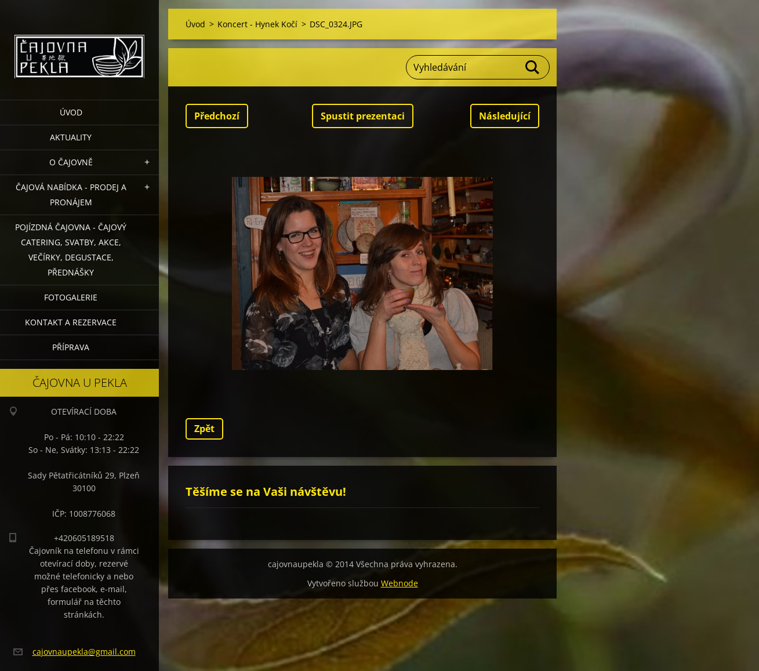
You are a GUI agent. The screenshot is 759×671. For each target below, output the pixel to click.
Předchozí (216, 116)
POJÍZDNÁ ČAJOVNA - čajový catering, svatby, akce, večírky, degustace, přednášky (70, 250)
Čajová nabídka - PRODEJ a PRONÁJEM (71, 195)
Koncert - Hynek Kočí (257, 24)
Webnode (399, 583)
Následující (505, 116)
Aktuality (71, 137)
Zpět (204, 428)
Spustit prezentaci (363, 116)
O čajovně (71, 162)
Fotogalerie (70, 297)
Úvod (71, 112)
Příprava (70, 347)
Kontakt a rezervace (71, 322)
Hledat (532, 67)
